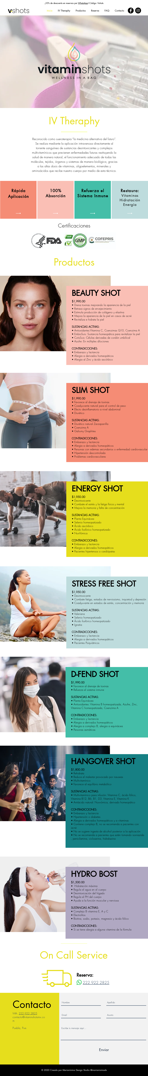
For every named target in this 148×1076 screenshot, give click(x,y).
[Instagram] (138, 10)
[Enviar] (104, 1050)
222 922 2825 (28, 1013)
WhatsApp (83, 3)
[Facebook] (131, 10)
